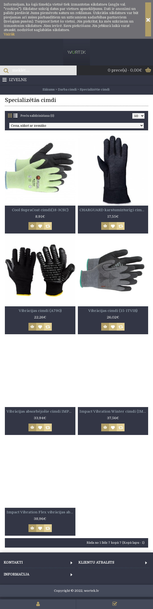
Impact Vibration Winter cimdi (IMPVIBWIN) (114, 411)
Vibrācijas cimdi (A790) (40, 311)
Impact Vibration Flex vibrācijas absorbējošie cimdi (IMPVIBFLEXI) (41, 512)
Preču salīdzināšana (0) (37, 115)
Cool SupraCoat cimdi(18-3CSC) (40, 210)
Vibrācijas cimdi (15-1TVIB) (112, 311)
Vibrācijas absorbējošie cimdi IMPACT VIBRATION (41, 411)
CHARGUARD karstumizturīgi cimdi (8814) (114, 210)
